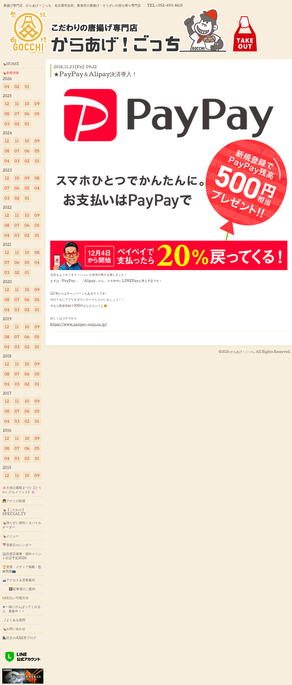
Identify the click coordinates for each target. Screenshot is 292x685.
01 (27, 86)
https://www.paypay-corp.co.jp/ (78, 324)
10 (27, 103)
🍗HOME (10, 64)
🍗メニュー (10, 536)
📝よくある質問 (13, 620)
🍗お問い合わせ (13, 629)
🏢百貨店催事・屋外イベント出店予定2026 (21, 556)
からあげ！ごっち (242, 352)
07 (16, 113)
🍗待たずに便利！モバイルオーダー (21, 525)
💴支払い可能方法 (15, 598)
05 (37, 113)
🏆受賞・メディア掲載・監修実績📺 (21, 569)
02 (16, 86)
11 (17, 103)
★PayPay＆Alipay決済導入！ (95, 74)
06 (26, 113)
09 (36, 103)
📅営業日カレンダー (17, 545)
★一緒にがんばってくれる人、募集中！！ (21, 608)
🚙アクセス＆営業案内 (18, 580)
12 (7, 103)
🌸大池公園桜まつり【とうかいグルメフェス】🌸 (21, 489)
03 (6, 123)
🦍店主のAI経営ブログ (19, 638)
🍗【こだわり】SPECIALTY (14, 512)
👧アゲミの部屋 (13, 501)
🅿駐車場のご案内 (18, 589)
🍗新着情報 (10, 72)
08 (6, 113)
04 (7, 86)
